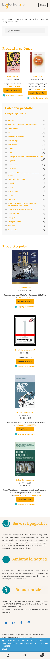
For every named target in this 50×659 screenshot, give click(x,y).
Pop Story (11, 199)
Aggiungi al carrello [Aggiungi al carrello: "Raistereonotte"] (25, 301)
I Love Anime (12, 165)
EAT (9, 133)
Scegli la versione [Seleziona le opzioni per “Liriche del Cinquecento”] (25, 499)
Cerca (25, 655)
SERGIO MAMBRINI (38, 89)
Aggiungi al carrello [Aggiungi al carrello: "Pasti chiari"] (37, 93)
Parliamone (12, 195)
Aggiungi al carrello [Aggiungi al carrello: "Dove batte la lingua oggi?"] (25, 361)
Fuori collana (12, 145)
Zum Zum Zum (13, 230)
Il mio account (8, 655)
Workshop (11, 226)
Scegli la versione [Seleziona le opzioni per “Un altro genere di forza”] (25, 429)
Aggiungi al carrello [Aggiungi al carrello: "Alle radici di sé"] (13, 90)
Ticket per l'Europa (14, 222)
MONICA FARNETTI (22, 495)
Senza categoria (13, 214)
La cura (10, 187)
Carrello (38, 654)
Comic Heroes (13, 129)
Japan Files (11, 183)
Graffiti (10, 149)
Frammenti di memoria (16, 137)
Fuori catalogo (13, 141)
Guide (10, 153)
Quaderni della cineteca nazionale (20, 210)
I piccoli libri (12, 169)
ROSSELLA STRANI (13, 86)
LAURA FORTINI (35, 495)
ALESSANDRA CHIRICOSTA (26, 425)
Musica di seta (13, 191)
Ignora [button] (4, 649)
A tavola (11, 121)
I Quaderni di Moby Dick (16, 179)
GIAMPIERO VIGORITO (26, 298)
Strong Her (11, 218)
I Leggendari (12, 161)
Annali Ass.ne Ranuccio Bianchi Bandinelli (22, 125)
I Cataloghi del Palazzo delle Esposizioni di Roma (25, 157)
